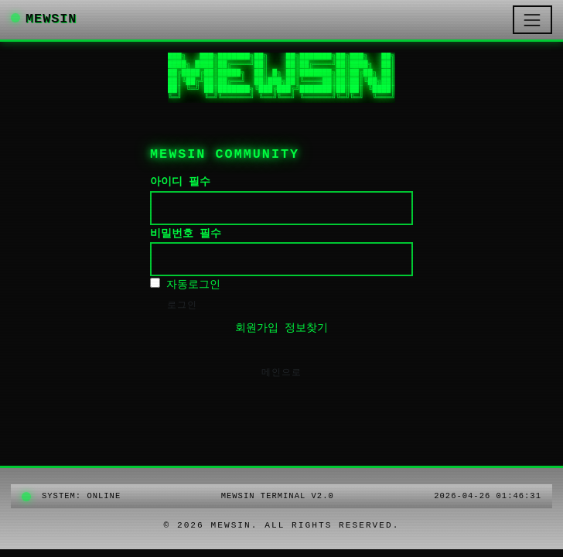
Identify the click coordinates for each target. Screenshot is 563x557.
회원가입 (256, 328)
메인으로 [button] (281, 372)
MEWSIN (44, 19)
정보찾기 (306, 328)
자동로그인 (185, 284)
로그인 (182, 305)
